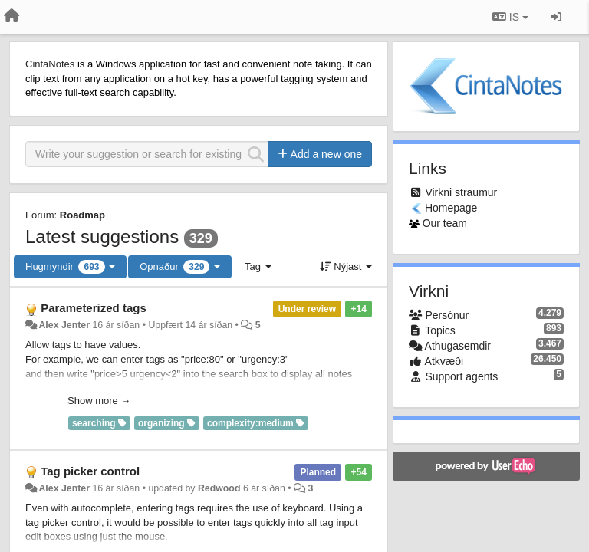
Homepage (451, 208)
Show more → (98, 400)
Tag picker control (90, 471)
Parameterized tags (93, 307)
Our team (445, 223)
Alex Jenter (64, 325)
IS (510, 17)
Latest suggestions (102, 236)
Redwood (219, 488)
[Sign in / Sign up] (556, 17)
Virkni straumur (461, 192)
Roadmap (82, 215)
